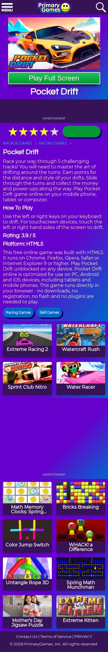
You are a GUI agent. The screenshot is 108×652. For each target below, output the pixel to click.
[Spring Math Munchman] (80, 574)
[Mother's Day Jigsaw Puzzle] (27, 611)
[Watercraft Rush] (80, 340)
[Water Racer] (80, 378)
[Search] (101, 7)
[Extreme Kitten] (80, 611)
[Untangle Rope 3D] (27, 574)
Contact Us (26, 636)
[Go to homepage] (54, 7)
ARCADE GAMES (17, 143)
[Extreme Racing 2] (27, 340)
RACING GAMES (53, 143)
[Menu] (7, 7)
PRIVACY (83, 636)
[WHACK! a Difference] (80, 536)
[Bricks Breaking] (80, 498)
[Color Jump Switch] (27, 536)
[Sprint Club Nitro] (27, 378)
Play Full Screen (54, 78)
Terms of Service (55, 636)
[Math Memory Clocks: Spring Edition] (27, 498)
